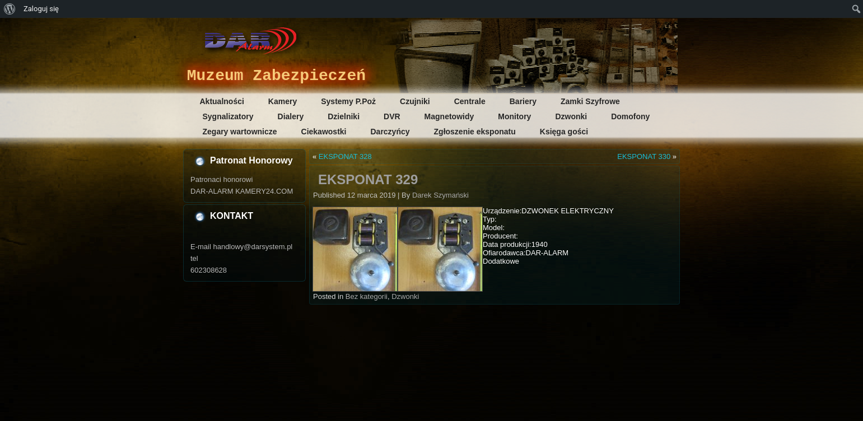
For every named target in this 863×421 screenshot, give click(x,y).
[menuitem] (10, 9)
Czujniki (415, 101)
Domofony (630, 116)
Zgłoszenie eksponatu (475, 131)
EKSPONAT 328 (345, 156)
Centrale (470, 101)
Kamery (282, 101)
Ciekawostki (324, 131)
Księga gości (564, 131)
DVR (392, 116)
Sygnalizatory (228, 116)
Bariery (523, 101)
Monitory (514, 116)
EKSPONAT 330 (643, 156)
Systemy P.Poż (348, 101)
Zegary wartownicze (240, 131)
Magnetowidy (449, 116)
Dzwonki (571, 116)
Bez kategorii (367, 296)
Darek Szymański (440, 195)
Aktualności (222, 101)
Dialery (291, 116)
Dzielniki (344, 116)
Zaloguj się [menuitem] (41, 8)
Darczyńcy (389, 131)
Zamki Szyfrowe (590, 101)
